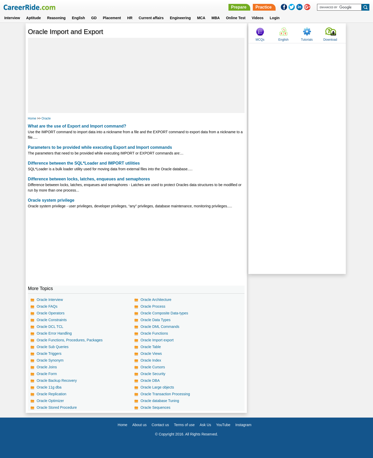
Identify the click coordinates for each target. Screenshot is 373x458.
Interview (12, 18)
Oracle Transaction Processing (165, 394)
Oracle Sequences (155, 407)
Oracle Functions (154, 333)
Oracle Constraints (52, 320)
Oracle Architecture (156, 300)
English (78, 18)
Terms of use (184, 425)
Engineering (180, 18)
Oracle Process (153, 306)
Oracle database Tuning (160, 401)
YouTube (223, 425)
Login (274, 18)
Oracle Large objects (157, 387)
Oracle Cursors (153, 367)
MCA (201, 18)
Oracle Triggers (49, 353)
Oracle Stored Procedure (57, 407)
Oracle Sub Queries (53, 347)
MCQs (260, 39)
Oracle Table (151, 347)
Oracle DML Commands (160, 327)
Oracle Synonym (50, 360)
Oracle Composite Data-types (164, 313)
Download (330, 39)
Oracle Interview (50, 300)
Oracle (46, 118)
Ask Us (205, 425)
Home (32, 118)
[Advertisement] (136, 75)
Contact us (160, 425)
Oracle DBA (150, 380)
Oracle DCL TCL (50, 327)
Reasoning (56, 18)
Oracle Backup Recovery (57, 380)
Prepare (239, 7)
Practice (263, 7)
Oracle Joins (47, 367)
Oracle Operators (50, 313)
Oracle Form (47, 374)
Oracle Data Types (156, 320)
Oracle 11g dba (49, 387)
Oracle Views (151, 353)
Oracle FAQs (47, 306)
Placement (112, 18)
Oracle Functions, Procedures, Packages (70, 340)
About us (139, 425)
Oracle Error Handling (54, 333)
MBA (216, 18)
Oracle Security (153, 374)
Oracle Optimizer (50, 401)
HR (129, 18)
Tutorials (307, 39)
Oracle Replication (51, 394)
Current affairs (151, 18)
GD (94, 18)
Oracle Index (151, 360)
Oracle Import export (157, 340)
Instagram (243, 425)
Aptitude (33, 18)
